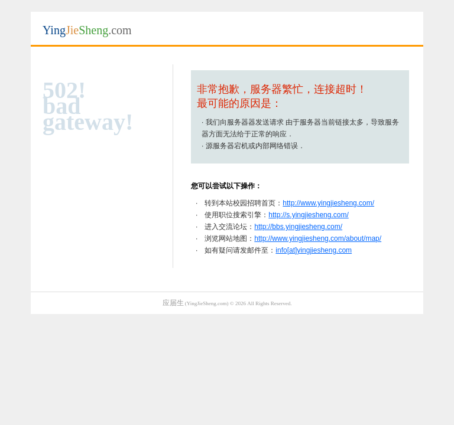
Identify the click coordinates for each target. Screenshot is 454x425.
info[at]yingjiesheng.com (313, 250)
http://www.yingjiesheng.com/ (328, 203)
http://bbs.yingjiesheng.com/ (298, 227)
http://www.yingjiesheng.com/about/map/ (317, 238)
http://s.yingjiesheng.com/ (308, 215)
